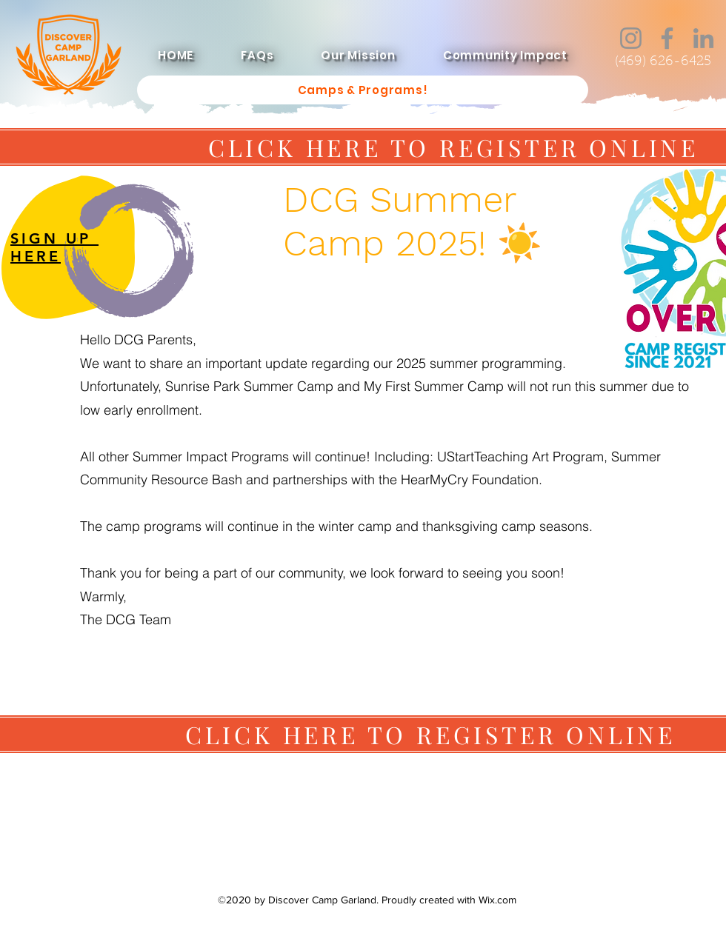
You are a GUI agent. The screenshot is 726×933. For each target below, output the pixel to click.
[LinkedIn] (703, 38)
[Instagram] (630, 38)
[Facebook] (667, 38)
